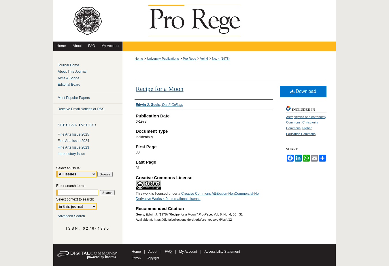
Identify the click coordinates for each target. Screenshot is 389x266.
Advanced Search (71, 216)
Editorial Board (69, 85)
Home (139, 58)
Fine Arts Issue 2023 (73, 147)
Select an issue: (68, 168)
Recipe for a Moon (160, 88)
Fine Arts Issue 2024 (73, 141)
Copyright (153, 258)
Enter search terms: (71, 186)
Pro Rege (189, 58)
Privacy (136, 258)
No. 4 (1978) (221, 58)
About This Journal (72, 72)
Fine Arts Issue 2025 (73, 134)
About (152, 252)
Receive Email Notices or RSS (81, 109)
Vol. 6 (204, 58)
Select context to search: (75, 199)
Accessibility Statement (222, 252)
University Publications (163, 58)
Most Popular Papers (74, 98)
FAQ (168, 252)
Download (303, 91)
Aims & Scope (68, 78)
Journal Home (68, 65)
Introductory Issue (71, 154)
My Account (188, 252)
